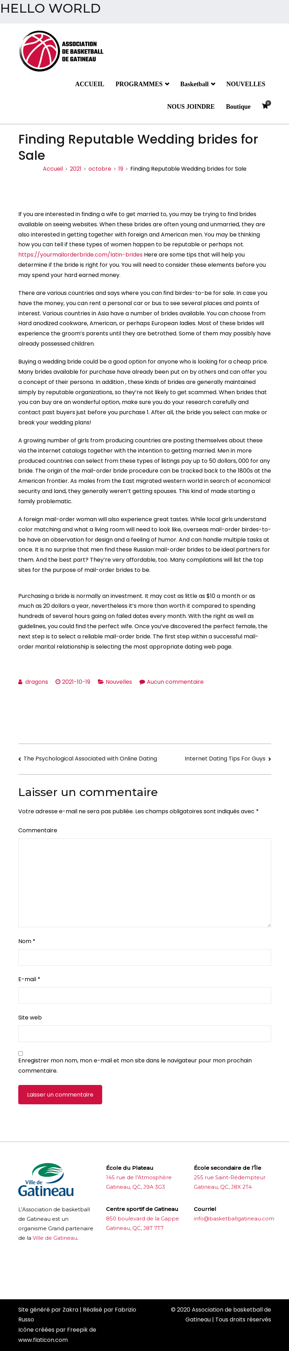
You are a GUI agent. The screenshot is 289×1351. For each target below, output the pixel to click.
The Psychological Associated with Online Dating (90, 759)
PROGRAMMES (139, 84)
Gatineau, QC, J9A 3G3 (135, 1186)
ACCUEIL (89, 84)
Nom (26, 941)
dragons (36, 682)
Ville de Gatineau (55, 1238)
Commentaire (37, 830)
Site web (30, 1018)
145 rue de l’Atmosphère (139, 1177)
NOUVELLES (245, 84)
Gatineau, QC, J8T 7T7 (135, 1228)
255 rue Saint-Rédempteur (229, 1177)
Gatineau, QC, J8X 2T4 (223, 1186)
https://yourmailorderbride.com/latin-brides (80, 255)
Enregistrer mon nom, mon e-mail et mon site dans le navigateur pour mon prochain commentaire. (135, 1065)
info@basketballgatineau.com (234, 1218)
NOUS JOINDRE (191, 106)
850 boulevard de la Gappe (142, 1218)
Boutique (238, 106)
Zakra (70, 1310)
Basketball (194, 84)
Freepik (77, 1330)
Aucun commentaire (175, 682)
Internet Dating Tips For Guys (225, 759)
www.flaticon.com (43, 1340)
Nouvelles (119, 682)
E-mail (29, 979)
